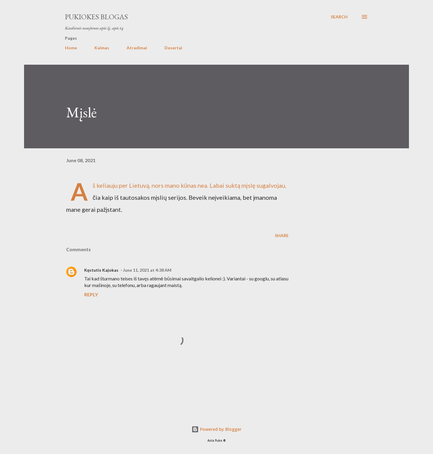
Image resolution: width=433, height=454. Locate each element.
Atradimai (137, 47)
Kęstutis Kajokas (101, 270)
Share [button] (282, 235)
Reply (91, 294)
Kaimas (101, 47)
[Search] (339, 16)
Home (71, 47)
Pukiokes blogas (96, 16)
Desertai (173, 47)
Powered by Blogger (216, 429)
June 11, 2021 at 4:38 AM (147, 270)
